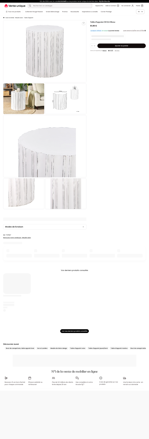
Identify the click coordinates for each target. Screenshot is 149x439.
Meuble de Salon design (58, 348)
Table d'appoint (28, 17)
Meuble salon (19, 17)
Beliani (105, 50)
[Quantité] (93, 46)
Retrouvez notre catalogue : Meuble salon (17, 238)
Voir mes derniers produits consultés (74, 331)
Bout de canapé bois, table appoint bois (20, 348)
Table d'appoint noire (77, 348)
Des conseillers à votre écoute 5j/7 (84, 383)
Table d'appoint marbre (119, 348)
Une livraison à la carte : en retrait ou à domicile (133, 383)
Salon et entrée (10, 17)
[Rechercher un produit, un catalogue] (30, 5)
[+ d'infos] (145, 31)
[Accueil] (3, 17)
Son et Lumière (42, 348)
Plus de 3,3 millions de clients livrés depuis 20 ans (62, 383)
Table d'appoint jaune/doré (98, 348)
